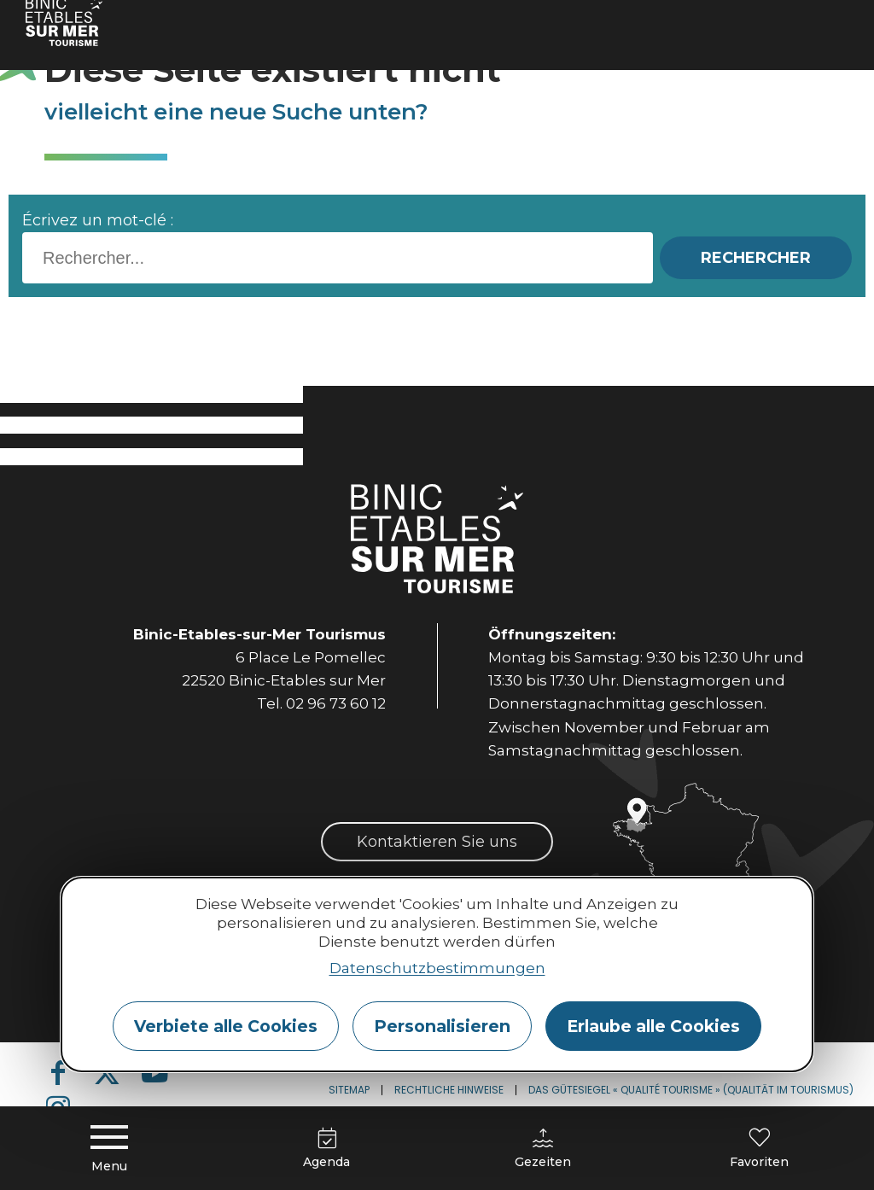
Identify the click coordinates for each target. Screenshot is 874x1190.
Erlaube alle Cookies (653, 1026)
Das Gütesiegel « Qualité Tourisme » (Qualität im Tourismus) (691, 1089)
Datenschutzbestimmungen (437, 968)
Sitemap (349, 1089)
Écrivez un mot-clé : (97, 220)
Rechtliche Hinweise (449, 1089)
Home (61, 21)
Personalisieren (442, 1026)
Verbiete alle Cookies (226, 1026)
